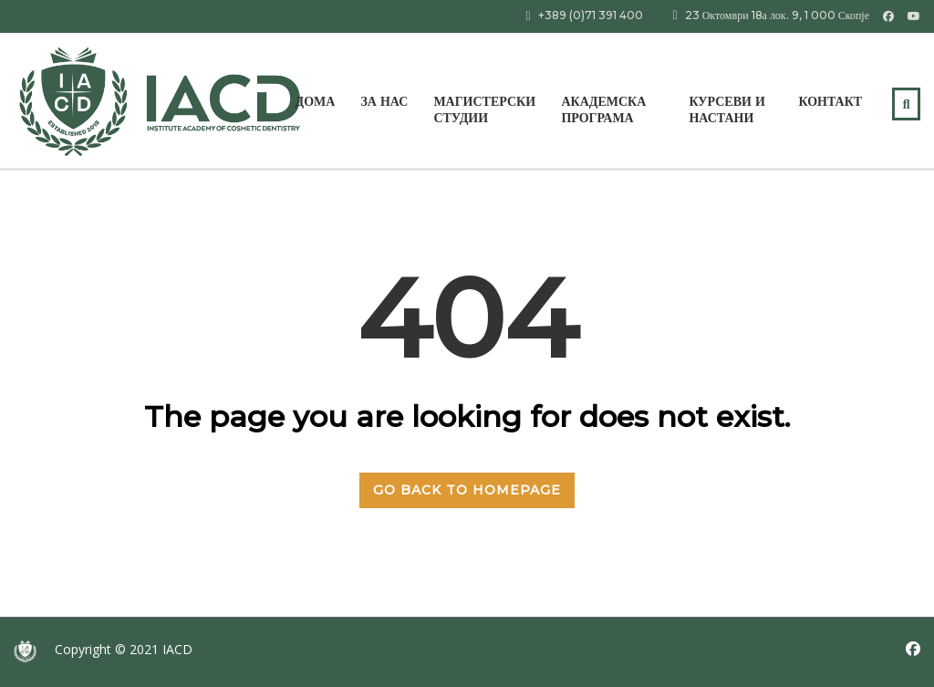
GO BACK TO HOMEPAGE (467, 490)
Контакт (830, 101)
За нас (384, 101)
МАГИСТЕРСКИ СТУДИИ (484, 109)
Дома (316, 101)
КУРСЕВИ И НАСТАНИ (726, 109)
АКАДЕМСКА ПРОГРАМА (603, 109)
